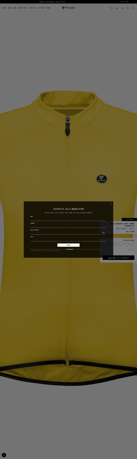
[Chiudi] (111, 203)
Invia (68, 245)
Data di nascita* (34, 230)
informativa (70, 249)
